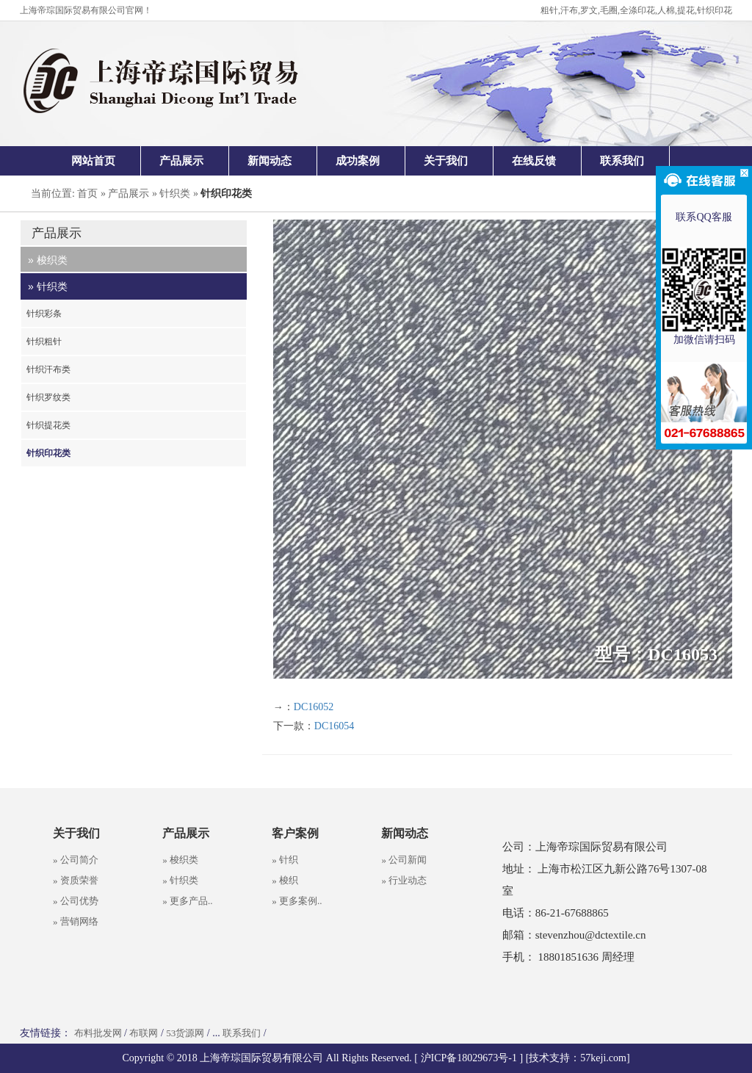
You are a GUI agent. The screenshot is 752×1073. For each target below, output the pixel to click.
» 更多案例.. (297, 900)
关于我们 (446, 161)
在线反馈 (534, 161)
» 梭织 (285, 880)
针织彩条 (44, 313)
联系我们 (622, 161)
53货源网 (185, 1032)
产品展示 (181, 161)
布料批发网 (98, 1032)
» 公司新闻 (404, 859)
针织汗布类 (48, 369)
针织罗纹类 (48, 397)
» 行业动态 (404, 880)
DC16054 (334, 725)
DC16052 (313, 706)
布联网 (143, 1032)
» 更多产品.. (187, 900)
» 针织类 (180, 880)
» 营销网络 (75, 921)
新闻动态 (269, 161)
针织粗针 (44, 341)
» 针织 (285, 859)
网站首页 (93, 161)
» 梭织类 (180, 859)
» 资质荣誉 (75, 880)
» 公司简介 (75, 859)
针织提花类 (48, 425)
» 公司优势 (75, 900)
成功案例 (358, 161)
